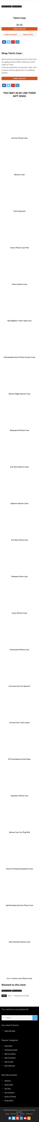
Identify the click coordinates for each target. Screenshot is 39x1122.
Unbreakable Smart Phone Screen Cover (19, 357)
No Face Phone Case (19, 138)
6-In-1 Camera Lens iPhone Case (19, 978)
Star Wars (7, 1089)
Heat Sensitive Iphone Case (19, 942)
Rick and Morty (9, 1092)
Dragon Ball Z (8, 1100)
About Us (19, 1116)
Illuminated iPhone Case (19, 649)
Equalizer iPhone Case (19, 796)
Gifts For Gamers (6, 6)
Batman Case (19, 174)
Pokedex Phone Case (19, 576)
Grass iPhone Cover (19, 613)
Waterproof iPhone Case (19, 430)
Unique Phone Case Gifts (21, 996)
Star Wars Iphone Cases (19, 467)
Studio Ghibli (8, 1085)
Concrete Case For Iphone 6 (19, 686)
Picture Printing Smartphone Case (19, 869)
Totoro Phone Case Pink (19, 248)
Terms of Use (14, 1114)
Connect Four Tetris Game (19, 722)
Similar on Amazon (11, 34)
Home (7, 1114)
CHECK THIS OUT (25, 29)
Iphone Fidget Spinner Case (19, 394)
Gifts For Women (10, 1058)
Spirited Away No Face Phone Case (19, 905)
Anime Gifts (8, 1046)
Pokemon (7, 1081)
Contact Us (29, 1114)
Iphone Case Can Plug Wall (19, 832)
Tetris (9, 996)
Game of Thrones (10, 1096)
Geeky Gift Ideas (9, 1031)
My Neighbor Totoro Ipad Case (19, 321)
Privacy (22, 1114)
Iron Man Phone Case (19, 540)
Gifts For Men (8, 1062)
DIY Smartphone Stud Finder (19, 759)
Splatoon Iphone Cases (19, 503)
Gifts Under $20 (17, 6)
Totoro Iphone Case (19, 284)
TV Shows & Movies (10, 1050)
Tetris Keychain (19, 211)
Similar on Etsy (28, 34)
